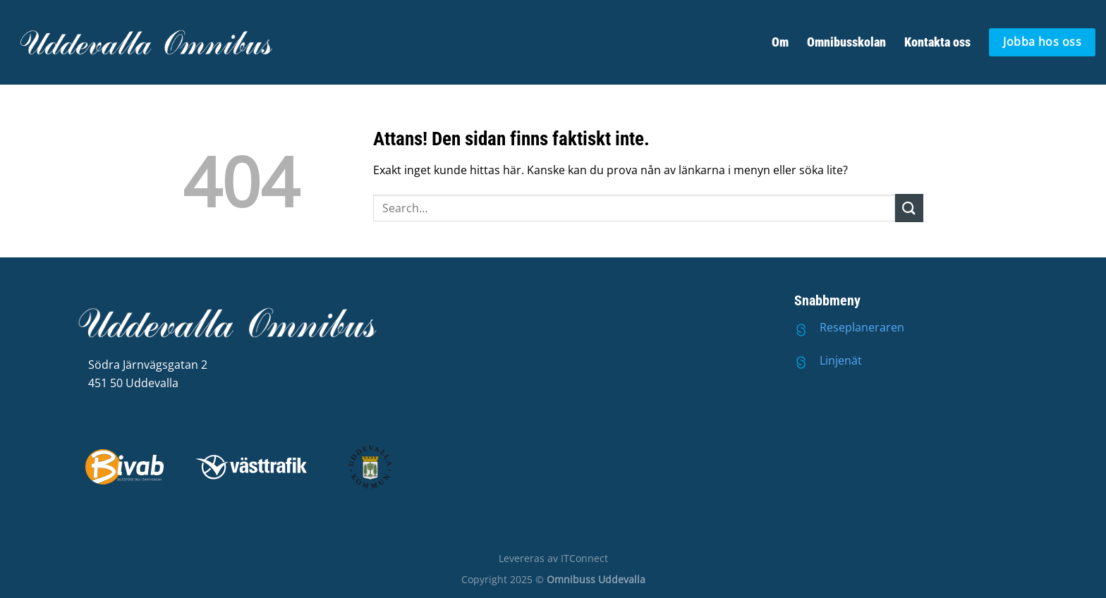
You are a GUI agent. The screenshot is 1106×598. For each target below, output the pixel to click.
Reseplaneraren (862, 327)
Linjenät (841, 360)
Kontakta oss (937, 42)
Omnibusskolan (846, 42)
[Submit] (909, 207)
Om (780, 42)
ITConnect (584, 558)
